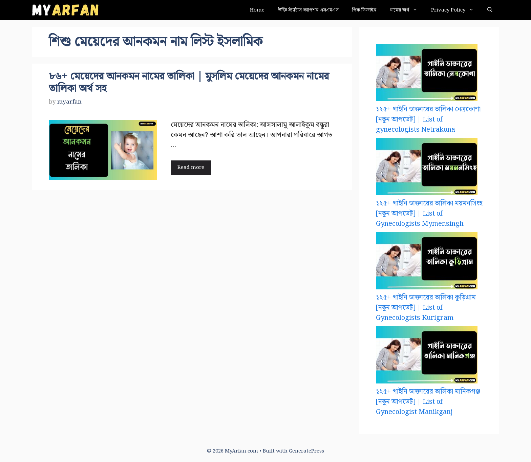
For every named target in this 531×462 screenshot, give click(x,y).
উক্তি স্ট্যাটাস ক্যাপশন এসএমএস (308, 10)
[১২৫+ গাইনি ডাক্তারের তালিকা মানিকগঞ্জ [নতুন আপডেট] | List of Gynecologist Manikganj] (426, 356)
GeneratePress (306, 451)
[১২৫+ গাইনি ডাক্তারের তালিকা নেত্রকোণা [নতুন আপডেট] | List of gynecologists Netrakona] (426, 74)
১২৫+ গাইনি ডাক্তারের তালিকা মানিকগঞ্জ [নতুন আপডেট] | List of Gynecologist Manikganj (428, 401)
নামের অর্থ (407, 10)
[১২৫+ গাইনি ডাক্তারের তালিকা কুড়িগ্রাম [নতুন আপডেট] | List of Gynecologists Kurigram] (426, 262)
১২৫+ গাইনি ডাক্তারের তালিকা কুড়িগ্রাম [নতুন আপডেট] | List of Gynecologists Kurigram (426, 307)
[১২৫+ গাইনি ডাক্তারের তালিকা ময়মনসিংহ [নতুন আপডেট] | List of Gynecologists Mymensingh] (426, 168)
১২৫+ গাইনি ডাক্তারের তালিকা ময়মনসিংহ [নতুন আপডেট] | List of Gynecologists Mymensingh (429, 213)
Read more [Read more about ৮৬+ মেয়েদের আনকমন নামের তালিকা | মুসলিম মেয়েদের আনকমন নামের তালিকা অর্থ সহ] (190, 167)
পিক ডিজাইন (364, 10)
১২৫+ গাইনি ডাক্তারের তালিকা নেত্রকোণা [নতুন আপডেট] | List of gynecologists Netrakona (428, 119)
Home (257, 10)
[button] (490, 10)
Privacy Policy (456, 10)
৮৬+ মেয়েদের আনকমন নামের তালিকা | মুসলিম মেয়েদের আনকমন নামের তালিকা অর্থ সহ (189, 82)
